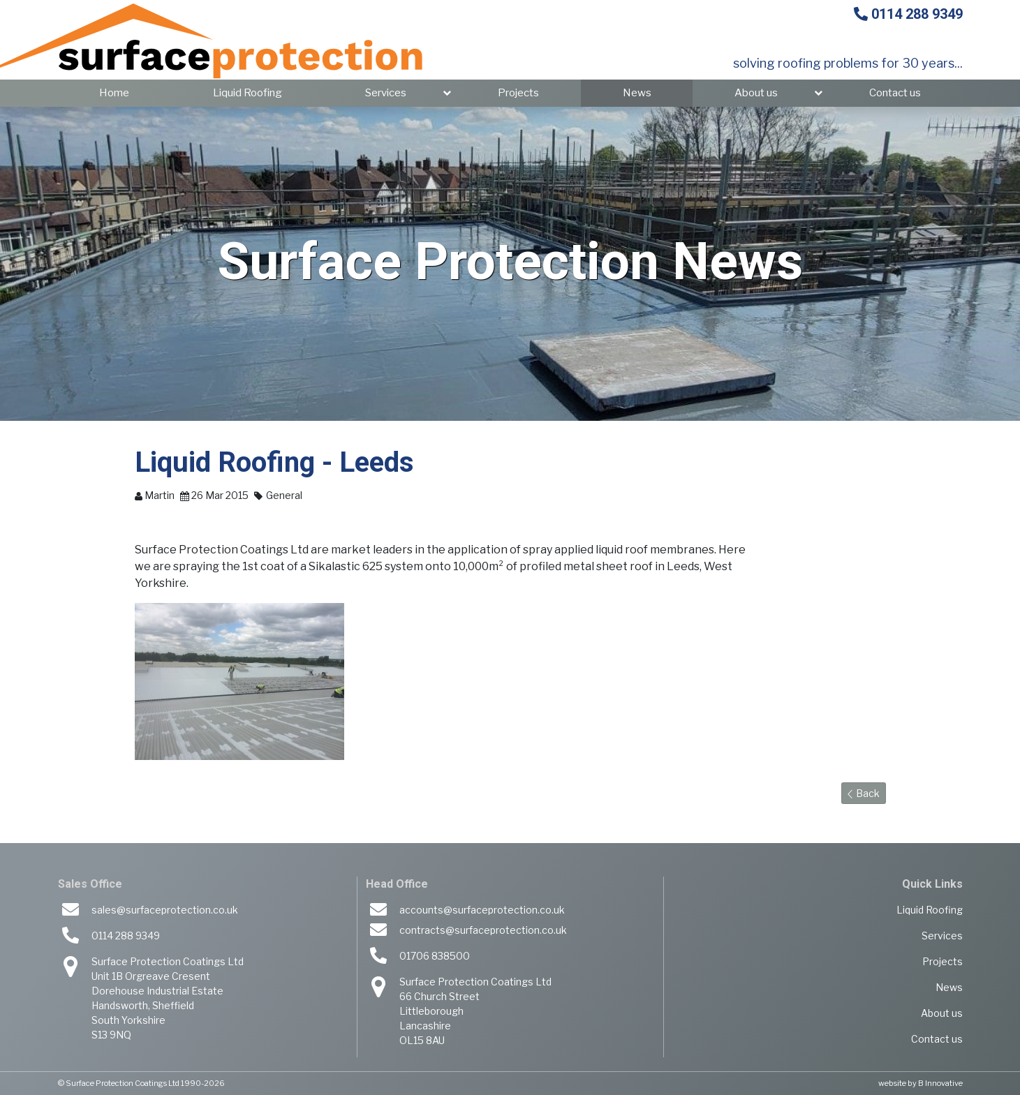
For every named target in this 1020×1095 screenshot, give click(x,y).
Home (114, 93)
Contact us (895, 93)
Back (864, 793)
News (637, 93)
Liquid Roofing (247, 93)
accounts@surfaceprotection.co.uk (482, 910)
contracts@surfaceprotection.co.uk (483, 930)
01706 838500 (434, 956)
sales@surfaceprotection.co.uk (164, 910)
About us (756, 93)
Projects (518, 93)
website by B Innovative (920, 1083)
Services (385, 93)
